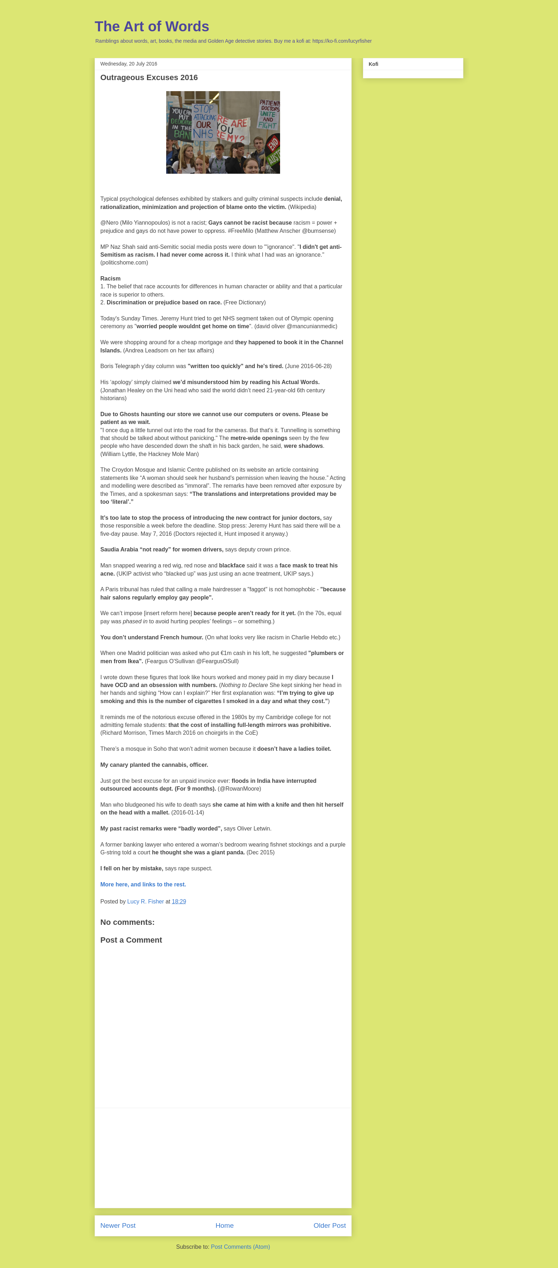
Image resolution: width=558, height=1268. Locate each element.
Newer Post (118, 1225)
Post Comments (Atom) (240, 1247)
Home (225, 1225)
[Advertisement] (223, 1158)
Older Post (330, 1225)
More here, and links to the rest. (143, 884)
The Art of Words (152, 26)
